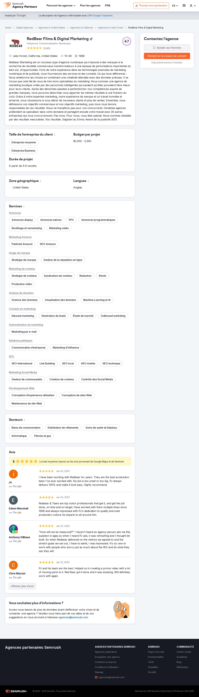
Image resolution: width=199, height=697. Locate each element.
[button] (175, 5)
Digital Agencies (24, 27)
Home (8, 27)
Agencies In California (81, 27)
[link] (90, 6)
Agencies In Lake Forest (110, 27)
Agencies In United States (51, 27)
